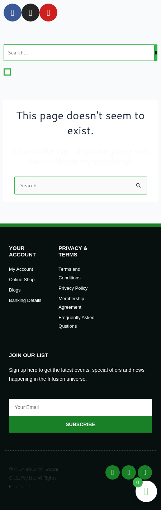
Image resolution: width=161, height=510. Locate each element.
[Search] (79, 52)
